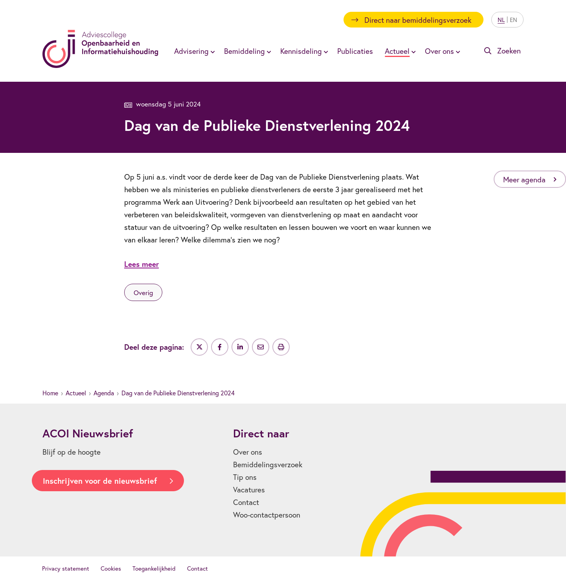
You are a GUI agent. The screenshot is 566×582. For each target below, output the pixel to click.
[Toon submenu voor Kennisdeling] (324, 51)
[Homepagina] (100, 49)
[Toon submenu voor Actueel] (412, 51)
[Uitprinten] (281, 347)
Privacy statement (65, 568)
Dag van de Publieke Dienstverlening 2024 (178, 393)
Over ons (439, 51)
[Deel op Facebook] (219, 347)
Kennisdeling (301, 51)
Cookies (111, 568)
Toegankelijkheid (154, 568)
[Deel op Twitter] (199, 347)
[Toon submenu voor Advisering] (211, 51)
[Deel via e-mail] (260, 347)
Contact (246, 502)
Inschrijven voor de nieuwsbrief (100, 481)
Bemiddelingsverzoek (267, 464)
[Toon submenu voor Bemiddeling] (267, 51)
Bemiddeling (244, 51)
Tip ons (245, 477)
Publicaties (355, 51)
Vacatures (249, 489)
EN (513, 20)
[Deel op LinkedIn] (240, 347)
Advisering (191, 51)
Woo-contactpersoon (266, 515)
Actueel (397, 51)
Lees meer (141, 264)
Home (50, 393)
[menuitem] (193, 51)
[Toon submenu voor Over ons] (456, 51)
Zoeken (509, 50)
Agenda (104, 393)
